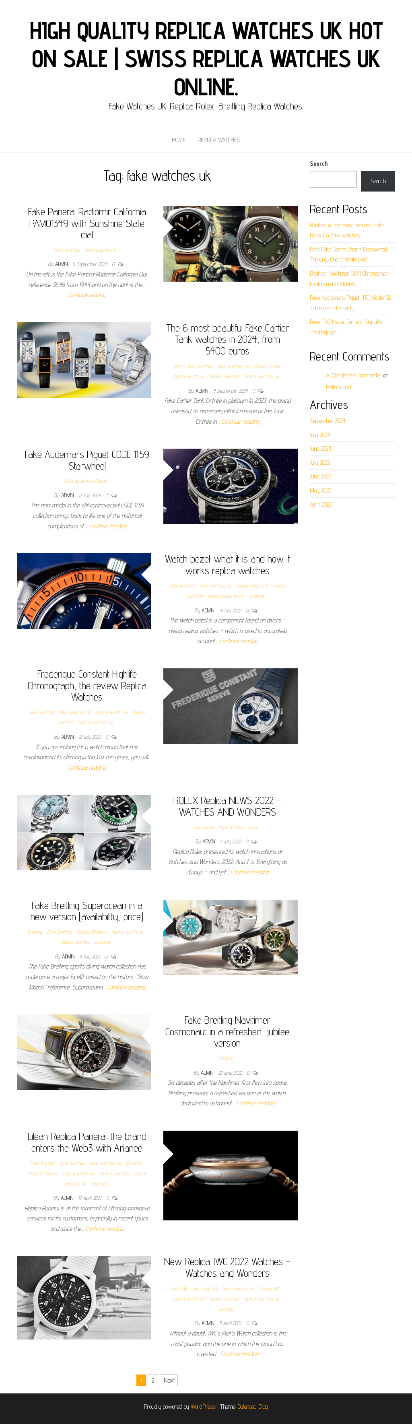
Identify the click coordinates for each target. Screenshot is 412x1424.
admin (62, 264)
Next (169, 1380)
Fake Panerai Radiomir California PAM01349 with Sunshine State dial (87, 223)
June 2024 (320, 448)
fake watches (67, 250)
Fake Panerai (43, 1163)
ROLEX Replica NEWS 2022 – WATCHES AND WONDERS (227, 806)
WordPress (203, 1406)
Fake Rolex (204, 827)
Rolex (253, 827)
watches (256, 596)
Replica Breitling (92, 932)
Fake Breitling (59, 932)
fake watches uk (100, 250)
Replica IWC (269, 1288)
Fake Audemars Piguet (85, 481)
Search (319, 163)
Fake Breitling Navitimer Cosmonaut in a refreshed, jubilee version (227, 1031)
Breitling (34, 932)
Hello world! (339, 387)
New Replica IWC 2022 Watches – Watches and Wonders (227, 1267)
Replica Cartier (267, 366)
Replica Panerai (43, 1173)
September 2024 (327, 421)
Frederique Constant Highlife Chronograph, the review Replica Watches (87, 685)
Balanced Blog (252, 1406)
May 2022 (320, 490)
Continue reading (87, 295)
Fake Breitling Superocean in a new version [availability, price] (87, 911)
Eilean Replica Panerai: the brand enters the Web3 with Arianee (87, 1142)
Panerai (133, 1163)
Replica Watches (219, 140)
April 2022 (321, 504)
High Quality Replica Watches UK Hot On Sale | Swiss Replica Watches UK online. (206, 58)
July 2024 (320, 435)
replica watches (224, 376)
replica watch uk (188, 376)
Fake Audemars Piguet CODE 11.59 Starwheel (87, 460)
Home (178, 140)
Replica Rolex (230, 827)
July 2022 (320, 462)
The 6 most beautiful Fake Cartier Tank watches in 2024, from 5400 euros (227, 339)
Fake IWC (179, 1288)
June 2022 (320, 476)
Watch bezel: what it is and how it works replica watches (227, 564)
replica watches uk (261, 376)
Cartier (177, 366)
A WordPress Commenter (354, 375)
